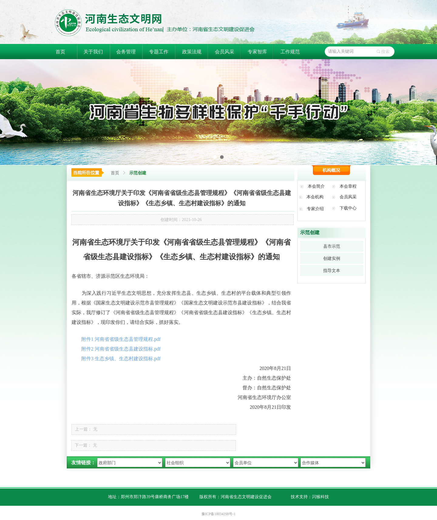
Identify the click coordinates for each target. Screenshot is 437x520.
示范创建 (137, 173)
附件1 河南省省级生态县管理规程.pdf (121, 339)
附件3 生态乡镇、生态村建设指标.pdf (121, 358)
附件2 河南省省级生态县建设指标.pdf (121, 348)
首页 (115, 173)
